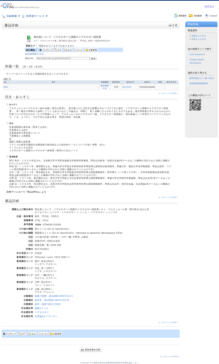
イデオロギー (42, 312)
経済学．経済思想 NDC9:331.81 (52, 300)
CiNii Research (197, 54)
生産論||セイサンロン (46, 316)
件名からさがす (198, 39)
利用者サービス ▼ (34, 16)
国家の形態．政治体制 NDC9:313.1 (54, 296)
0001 (5, 87)
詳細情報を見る (35, 54)
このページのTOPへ (169, 93)
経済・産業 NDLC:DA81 (48, 304)
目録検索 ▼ (10, 16)
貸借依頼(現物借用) (199, 83)
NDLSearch (195, 63)
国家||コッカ (41, 308)
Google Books (197, 59)
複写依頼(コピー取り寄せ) (202, 78)
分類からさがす (198, 36)
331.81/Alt (126, 87)
